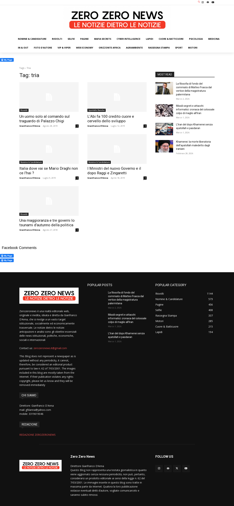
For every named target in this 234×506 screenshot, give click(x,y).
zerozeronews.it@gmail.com (50, 348)
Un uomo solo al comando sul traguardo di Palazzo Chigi (44, 118)
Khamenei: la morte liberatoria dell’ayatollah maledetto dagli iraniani (193, 145)
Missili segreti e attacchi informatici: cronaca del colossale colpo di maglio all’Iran (195, 109)
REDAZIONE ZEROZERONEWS (37, 434)
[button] (199, 2)
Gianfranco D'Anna (29, 125)
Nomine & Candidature (31, 162)
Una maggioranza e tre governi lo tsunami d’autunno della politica (47, 222)
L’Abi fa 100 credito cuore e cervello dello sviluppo (110, 118)
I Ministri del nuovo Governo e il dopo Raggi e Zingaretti (114, 170)
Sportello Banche (96, 110)
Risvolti (23, 110)
